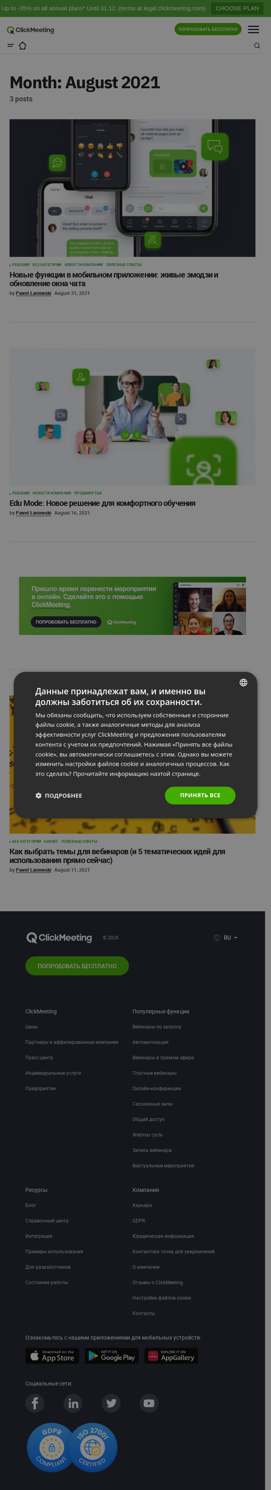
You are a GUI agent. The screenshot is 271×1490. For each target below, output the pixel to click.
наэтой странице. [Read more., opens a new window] (175, 773)
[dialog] (135, 745)
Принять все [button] (200, 795)
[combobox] (244, 682)
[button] (58, 795)
